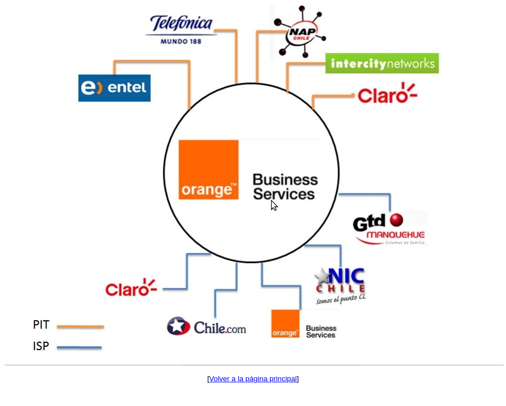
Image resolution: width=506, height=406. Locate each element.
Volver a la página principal (252, 378)
